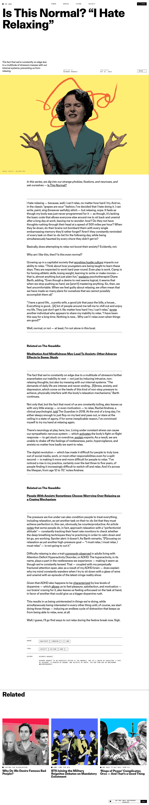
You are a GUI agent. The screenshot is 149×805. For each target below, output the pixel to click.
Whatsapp (44, 641)
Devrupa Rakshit (70, 72)
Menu (143, 4)
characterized (81, 583)
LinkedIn (54, 641)
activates (85, 433)
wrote (113, 309)
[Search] (138, 3)
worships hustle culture (88, 262)
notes (30, 527)
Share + (142, 71)
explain (79, 437)
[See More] (66, 649)
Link (67, 641)
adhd (61, 649)
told (55, 411)
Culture (53, 649)
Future (79, 4)
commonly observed (78, 553)
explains (84, 276)
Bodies (66, 4)
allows (55, 586)
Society (92, 4)
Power (53, 4)
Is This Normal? (57, 185)
